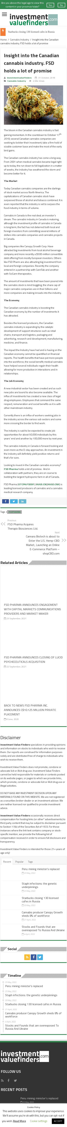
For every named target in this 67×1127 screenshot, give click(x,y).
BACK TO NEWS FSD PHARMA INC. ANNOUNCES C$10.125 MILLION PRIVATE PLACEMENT (30, 709)
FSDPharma (15, 512)
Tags (30, 861)
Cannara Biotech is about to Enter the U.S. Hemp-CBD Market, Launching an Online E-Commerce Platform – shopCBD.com (41, 543)
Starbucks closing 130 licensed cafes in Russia (31, 32)
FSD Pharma (11, 469)
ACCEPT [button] (58, 1121)
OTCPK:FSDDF (26, 484)
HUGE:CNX (53, 484)
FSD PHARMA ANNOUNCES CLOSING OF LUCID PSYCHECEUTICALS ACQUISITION (33, 659)
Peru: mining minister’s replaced (40, 869)
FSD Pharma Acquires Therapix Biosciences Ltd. (26, 525)
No (61, 5)
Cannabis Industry (19, 39)
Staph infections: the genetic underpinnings (39, 885)
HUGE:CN (41, 484)
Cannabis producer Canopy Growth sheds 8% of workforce (42, 914)
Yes (50, 5)
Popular (19, 861)
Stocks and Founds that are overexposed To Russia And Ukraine (43, 928)
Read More (19, 1121)
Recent (7, 861)
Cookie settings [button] (38, 1121)
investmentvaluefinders (19, 77)
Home (3, 39)
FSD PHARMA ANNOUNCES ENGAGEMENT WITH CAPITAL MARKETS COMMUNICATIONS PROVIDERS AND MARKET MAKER (32, 609)
